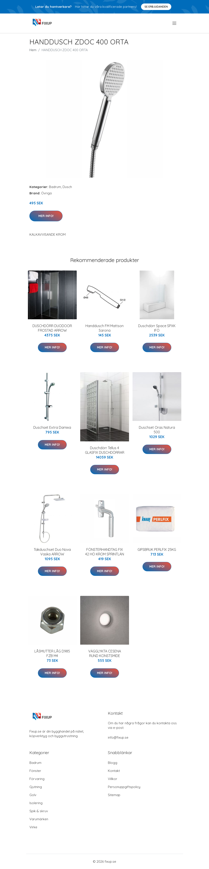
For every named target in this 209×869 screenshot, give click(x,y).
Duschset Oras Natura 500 (157, 429)
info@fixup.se (118, 737)
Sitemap (114, 795)
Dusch (67, 187)
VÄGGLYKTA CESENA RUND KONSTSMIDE (104, 653)
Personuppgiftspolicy (124, 787)
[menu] (175, 23)
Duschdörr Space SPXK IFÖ (156, 328)
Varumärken (38, 819)
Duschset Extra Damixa (52, 427)
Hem (32, 50)
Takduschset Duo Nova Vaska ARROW (52, 551)
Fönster (35, 771)
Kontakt (114, 771)
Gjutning (35, 787)
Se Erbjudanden (156, 6)
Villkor (112, 779)
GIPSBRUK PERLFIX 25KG (157, 549)
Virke (33, 827)
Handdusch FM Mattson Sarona (104, 328)
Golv (32, 795)
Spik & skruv (38, 811)
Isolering (35, 803)
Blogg (112, 763)
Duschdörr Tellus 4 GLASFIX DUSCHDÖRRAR (104, 450)
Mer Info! (46, 216)
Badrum (55, 187)
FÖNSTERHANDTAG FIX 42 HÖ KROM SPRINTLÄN (104, 551)
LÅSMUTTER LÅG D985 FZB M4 (52, 653)
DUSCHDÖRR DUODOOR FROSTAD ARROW (52, 328)
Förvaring (36, 779)
